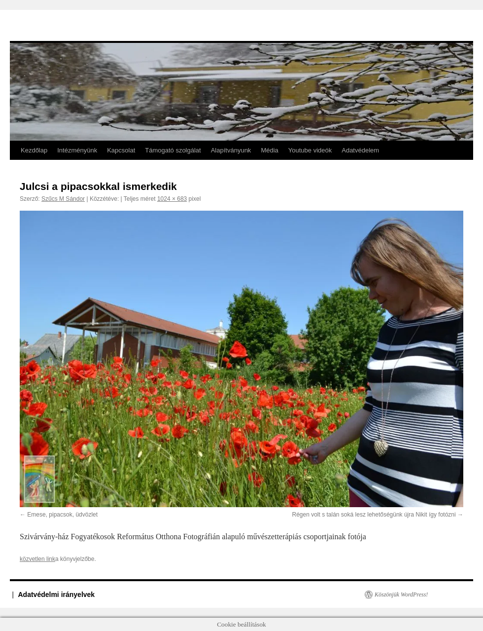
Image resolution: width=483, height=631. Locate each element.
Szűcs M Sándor (63, 198)
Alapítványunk (231, 150)
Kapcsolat (121, 150)
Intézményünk (77, 150)
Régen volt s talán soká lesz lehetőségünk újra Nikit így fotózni (373, 514)
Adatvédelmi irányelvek (56, 594)
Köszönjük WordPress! (401, 594)
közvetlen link (37, 559)
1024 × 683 (172, 198)
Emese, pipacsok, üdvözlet (62, 514)
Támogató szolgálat (173, 150)
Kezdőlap (34, 150)
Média (269, 150)
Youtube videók (310, 150)
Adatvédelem (360, 150)
